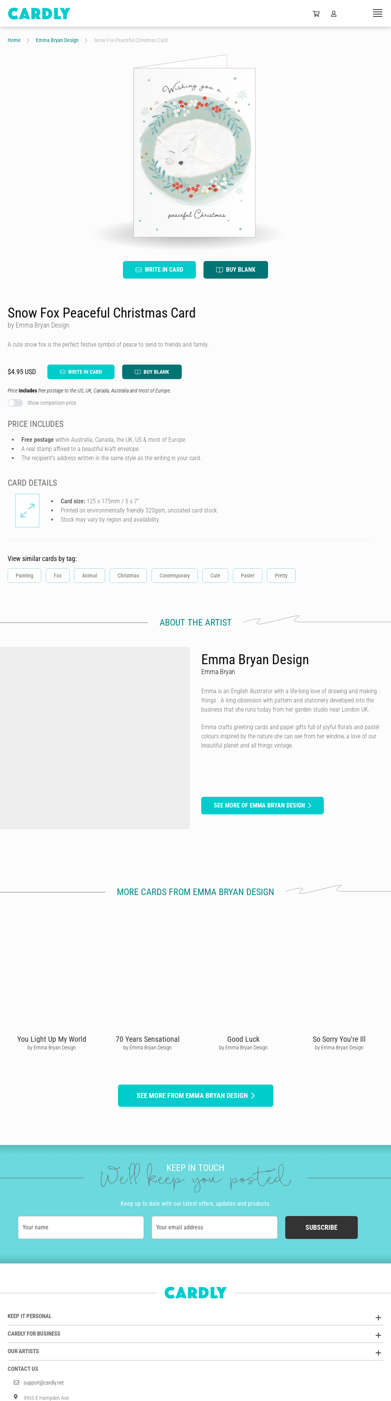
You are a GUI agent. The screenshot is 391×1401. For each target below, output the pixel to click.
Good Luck (243, 1039)
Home (14, 40)
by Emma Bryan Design (51, 1047)
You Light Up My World (51, 1039)
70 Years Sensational (148, 1039)
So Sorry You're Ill (339, 1039)
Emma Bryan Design (57, 40)
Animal (89, 575)
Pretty (281, 575)
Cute (215, 575)
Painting (24, 575)
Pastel (247, 575)
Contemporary (175, 575)
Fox (57, 575)
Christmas (128, 575)
